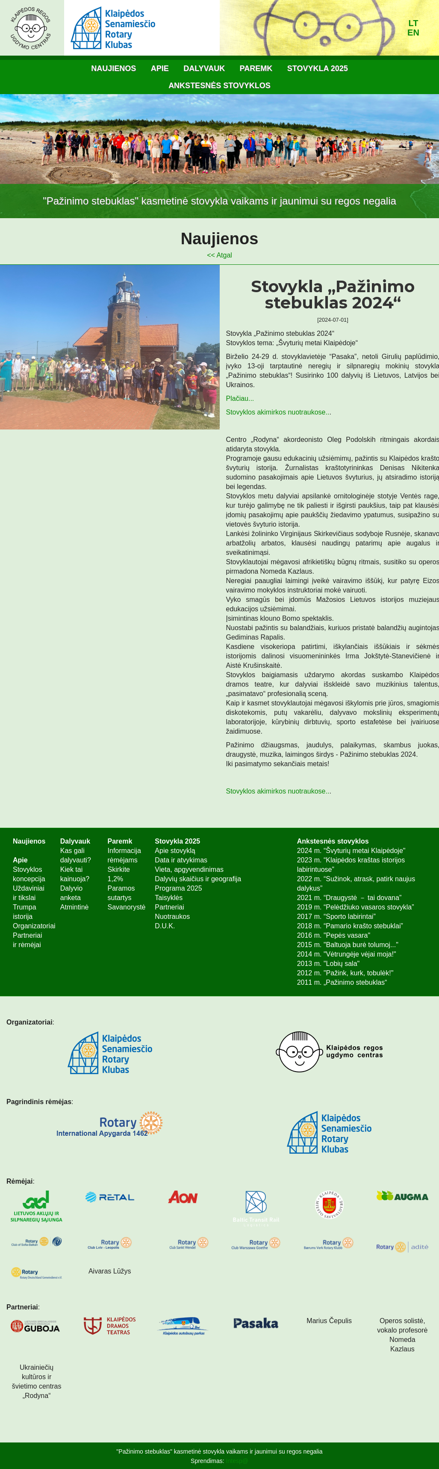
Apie (160, 68)
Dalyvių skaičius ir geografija (198, 879)
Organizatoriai (34, 926)
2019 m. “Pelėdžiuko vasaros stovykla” (355, 907)
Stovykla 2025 (317, 68)
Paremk (256, 68)
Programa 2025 (178, 888)
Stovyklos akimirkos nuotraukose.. (278, 412)
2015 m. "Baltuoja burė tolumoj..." (347, 944)
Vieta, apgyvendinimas (189, 869)
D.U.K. (165, 926)
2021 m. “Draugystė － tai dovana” (349, 897)
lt (413, 23)
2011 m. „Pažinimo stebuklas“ (342, 982)
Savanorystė (127, 907)
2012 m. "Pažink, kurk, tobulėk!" (345, 973)
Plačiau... (240, 398)
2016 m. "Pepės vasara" (333, 935)
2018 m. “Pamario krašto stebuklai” (350, 926)
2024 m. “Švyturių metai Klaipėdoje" (351, 850)
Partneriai (169, 907)
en (413, 32)
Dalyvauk (204, 68)
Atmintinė (74, 907)
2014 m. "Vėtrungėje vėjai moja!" (346, 954)
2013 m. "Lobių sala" (328, 963)
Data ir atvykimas (181, 860)
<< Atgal (219, 255)
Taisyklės (169, 897)
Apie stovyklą (175, 850)
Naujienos (113, 68)
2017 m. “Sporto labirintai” (336, 916)
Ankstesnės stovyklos (219, 85)
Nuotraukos (172, 916)
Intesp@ (237, 1460)
